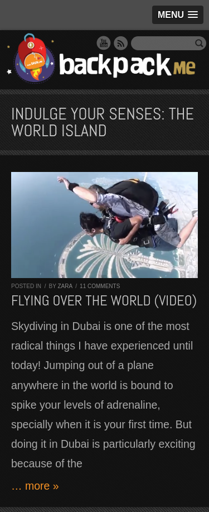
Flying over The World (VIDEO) (104, 300)
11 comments (100, 286)
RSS (121, 43)
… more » (35, 486)
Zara (64, 286)
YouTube (103, 43)
